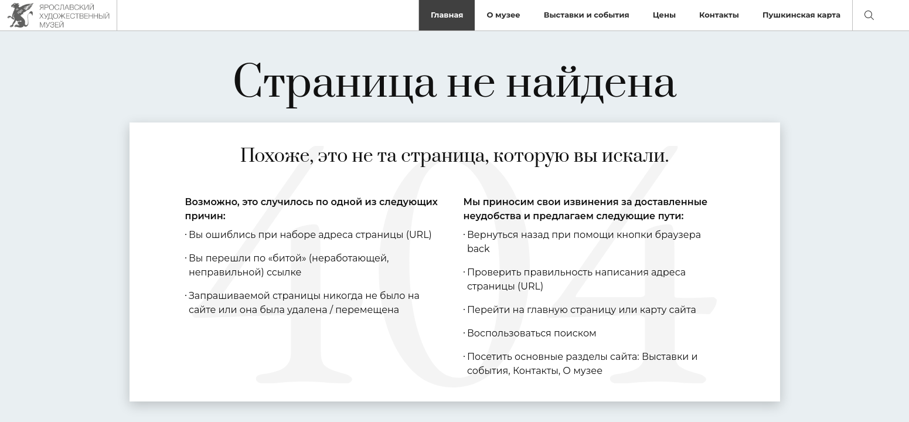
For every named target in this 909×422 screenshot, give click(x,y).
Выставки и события (586, 14)
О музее (503, 14)
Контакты (719, 14)
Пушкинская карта (801, 14)
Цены (664, 14)
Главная (447, 14)
